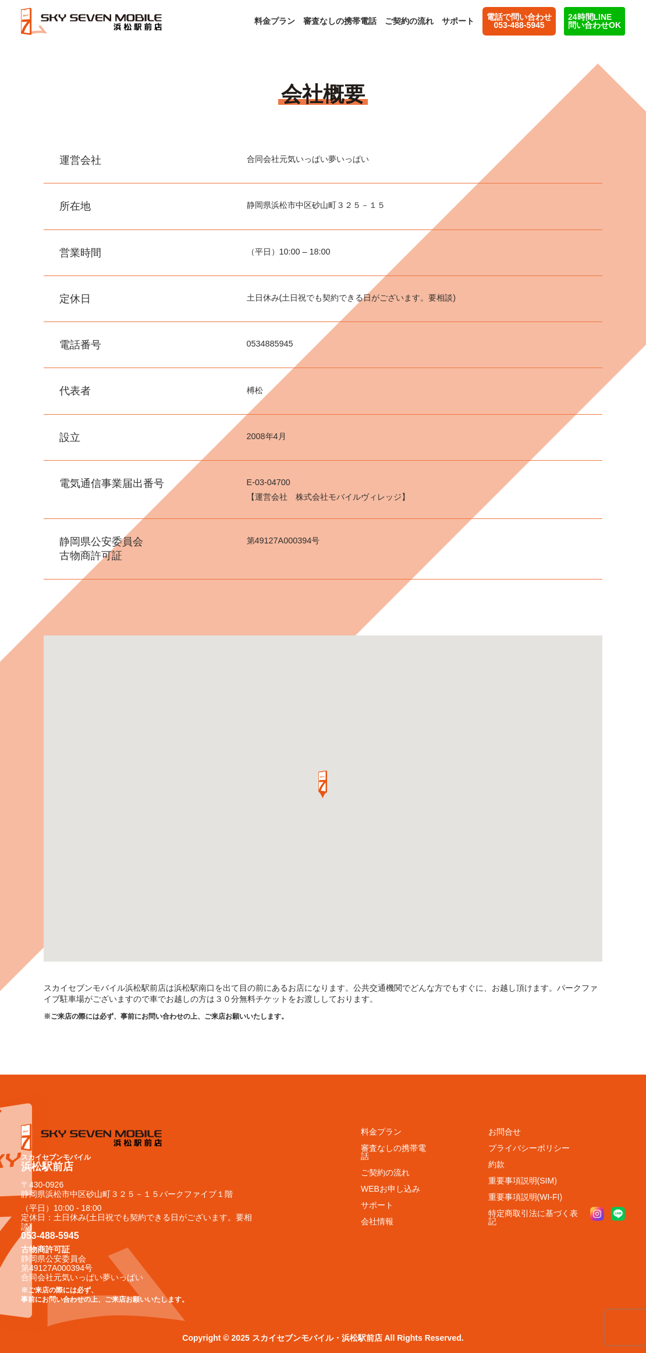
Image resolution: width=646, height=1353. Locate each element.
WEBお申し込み (390, 1188)
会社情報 (377, 1221)
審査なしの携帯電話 (340, 21)
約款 (496, 1164)
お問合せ (504, 1131)
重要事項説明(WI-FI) (525, 1197)
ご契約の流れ (409, 21)
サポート (458, 21)
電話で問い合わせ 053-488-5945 (519, 21)
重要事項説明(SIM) (522, 1180)
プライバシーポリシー (529, 1148)
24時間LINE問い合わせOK (594, 21)
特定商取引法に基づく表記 (533, 1217)
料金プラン (274, 21)
